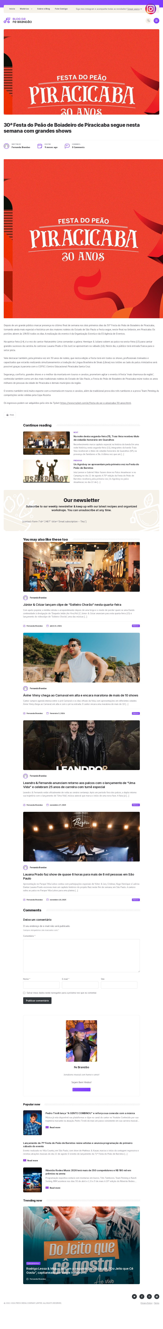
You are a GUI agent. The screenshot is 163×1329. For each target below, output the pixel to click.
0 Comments (78, 147)
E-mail (65, 979)
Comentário (29, 936)
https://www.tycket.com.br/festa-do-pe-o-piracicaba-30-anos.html (95, 402)
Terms (156, 1303)
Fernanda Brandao (21, 147)
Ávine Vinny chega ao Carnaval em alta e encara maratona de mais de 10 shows (80, 695)
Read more (55, 1127)
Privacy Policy (146, 1303)
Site (103, 979)
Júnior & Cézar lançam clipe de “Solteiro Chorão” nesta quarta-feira (72, 604)
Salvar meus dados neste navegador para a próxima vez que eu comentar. (62, 992)
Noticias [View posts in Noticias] (136, 626)
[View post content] (81, 72)
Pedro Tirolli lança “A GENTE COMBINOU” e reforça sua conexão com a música (90, 1113)
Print (10, 415)
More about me (81, 1089)
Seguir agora (133, 8)
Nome (26, 979)
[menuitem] (12, 9)
